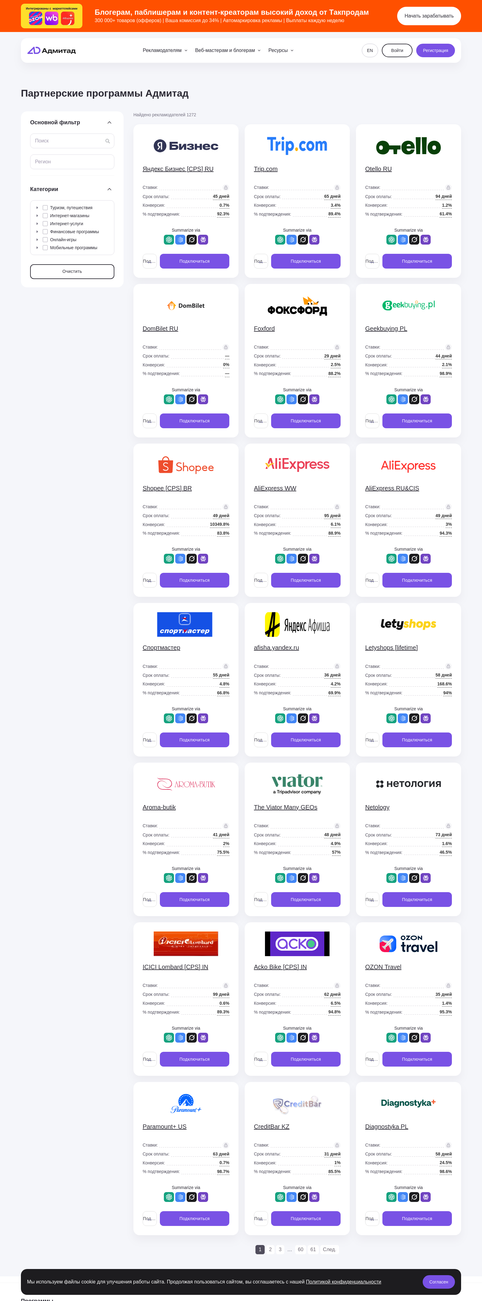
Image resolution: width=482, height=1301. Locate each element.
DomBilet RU (160, 328)
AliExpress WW (275, 488)
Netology (377, 807)
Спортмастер (161, 647)
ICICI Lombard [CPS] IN (175, 967)
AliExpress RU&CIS (392, 488)
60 (300, 1249)
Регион (43, 161)
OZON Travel (383, 967)
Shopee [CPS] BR (167, 488)
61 (313, 1249)
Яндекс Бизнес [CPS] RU (178, 169)
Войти (397, 50)
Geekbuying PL (386, 328)
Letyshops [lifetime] (391, 647)
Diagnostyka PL (386, 1126)
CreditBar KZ (272, 1126)
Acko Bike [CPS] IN (280, 967)
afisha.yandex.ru (276, 647)
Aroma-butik (159, 807)
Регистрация (435, 50)
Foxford (264, 328)
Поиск (42, 140)
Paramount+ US (165, 1126)
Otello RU (378, 169)
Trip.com (266, 169)
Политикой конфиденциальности (343, 1281)
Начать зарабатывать (429, 15)
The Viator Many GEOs (285, 807)
